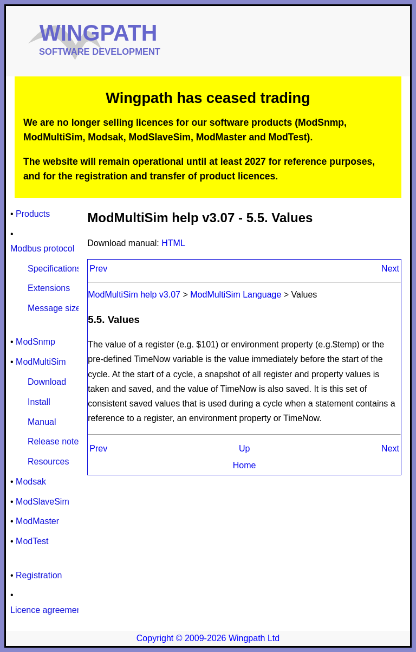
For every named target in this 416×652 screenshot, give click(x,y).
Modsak (31, 481)
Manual (42, 422)
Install (39, 401)
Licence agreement (47, 610)
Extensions (49, 288)
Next (390, 268)
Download (47, 381)
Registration (39, 575)
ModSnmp (35, 341)
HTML (173, 243)
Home (244, 465)
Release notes (55, 441)
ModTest (32, 541)
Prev (98, 268)
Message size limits (65, 308)
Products (33, 213)
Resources (48, 461)
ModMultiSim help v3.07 (135, 294)
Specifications (54, 268)
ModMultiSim (41, 361)
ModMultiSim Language (235, 294)
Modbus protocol (42, 248)
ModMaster (37, 521)
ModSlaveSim (42, 501)
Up (244, 448)
